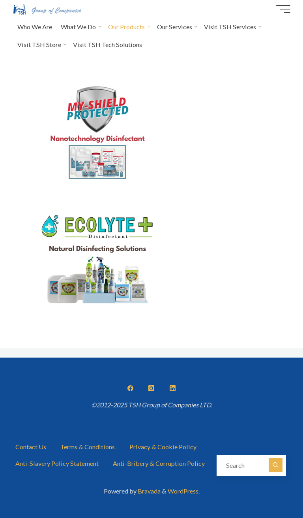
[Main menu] (283, 9)
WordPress (183, 491)
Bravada (149, 491)
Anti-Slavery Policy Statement (57, 463)
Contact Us (30, 446)
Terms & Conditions (87, 446)
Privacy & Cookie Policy (162, 446)
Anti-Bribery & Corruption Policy (159, 463)
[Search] (276, 465)
